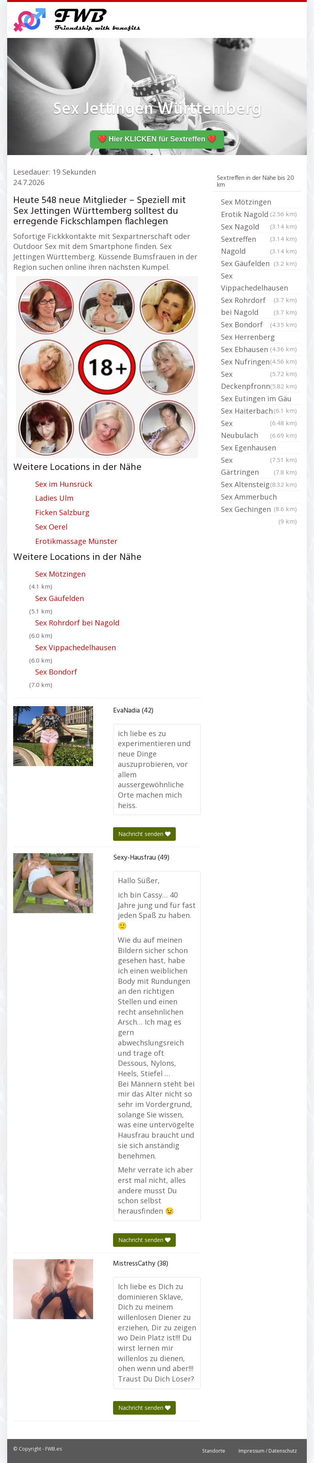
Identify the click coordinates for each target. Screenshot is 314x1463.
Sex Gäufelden (59, 598)
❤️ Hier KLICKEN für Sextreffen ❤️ (157, 139)
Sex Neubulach (259, 429)
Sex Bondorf (56, 672)
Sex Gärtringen (259, 466)
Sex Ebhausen (259, 350)
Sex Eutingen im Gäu (259, 399)
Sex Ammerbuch (259, 497)
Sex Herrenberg (259, 337)
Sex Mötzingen (60, 574)
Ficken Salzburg (62, 512)
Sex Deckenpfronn (259, 380)
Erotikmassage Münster (76, 541)
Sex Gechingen (259, 510)
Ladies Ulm (54, 498)
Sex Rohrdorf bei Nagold (77, 622)
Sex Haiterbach (259, 411)
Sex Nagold (259, 227)
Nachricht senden (144, 834)
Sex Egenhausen (259, 448)
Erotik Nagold (259, 215)
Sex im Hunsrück (63, 484)
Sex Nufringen (259, 362)
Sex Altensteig (259, 484)
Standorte (213, 1450)
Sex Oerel (51, 526)
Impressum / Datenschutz (267, 1450)
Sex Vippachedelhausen (75, 647)
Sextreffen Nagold (259, 245)
